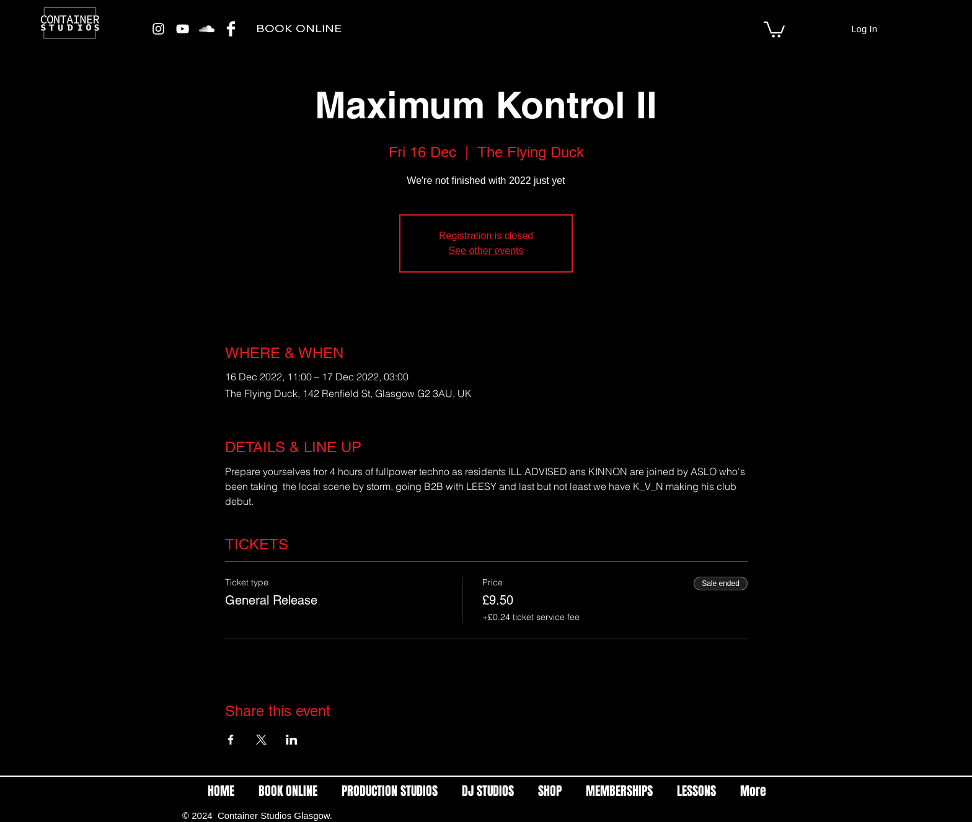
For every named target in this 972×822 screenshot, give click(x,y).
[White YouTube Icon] (182, 29)
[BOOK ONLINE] (298, 28)
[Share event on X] (261, 740)
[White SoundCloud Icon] (206, 29)
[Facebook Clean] (231, 29)
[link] (774, 29)
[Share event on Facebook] (231, 740)
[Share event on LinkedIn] (292, 740)
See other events (486, 250)
